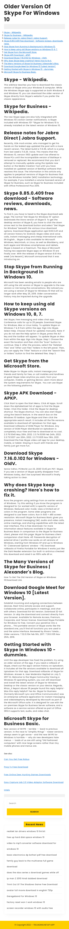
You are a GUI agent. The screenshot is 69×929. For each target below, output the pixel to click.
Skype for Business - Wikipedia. (18, 35)
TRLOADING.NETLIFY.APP (44, 924)
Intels (7, 790)
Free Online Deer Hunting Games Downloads (27, 774)
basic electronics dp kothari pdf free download (32, 855)
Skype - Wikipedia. (12, 32)
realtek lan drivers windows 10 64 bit (26, 831)
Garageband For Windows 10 (22, 896)
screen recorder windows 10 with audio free (30, 908)
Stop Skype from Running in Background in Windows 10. (29, 46)
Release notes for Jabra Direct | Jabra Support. (26, 38)
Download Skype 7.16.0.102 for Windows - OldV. (25, 58)
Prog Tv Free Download (16, 767)
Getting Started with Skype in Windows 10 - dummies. (29, 69)
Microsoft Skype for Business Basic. (20, 72)
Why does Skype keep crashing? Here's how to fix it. (28, 60)
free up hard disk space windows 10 (25, 837)
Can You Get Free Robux (16, 759)
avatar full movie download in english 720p (30, 890)
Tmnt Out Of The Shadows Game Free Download (32, 884)
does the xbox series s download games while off (33, 872)
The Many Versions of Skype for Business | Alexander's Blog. (31, 63)
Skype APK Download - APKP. (17, 55)
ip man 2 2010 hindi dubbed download (27, 878)
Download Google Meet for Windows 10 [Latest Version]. (30, 66)
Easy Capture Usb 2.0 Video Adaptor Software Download (33, 782)
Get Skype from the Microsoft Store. (20, 52)
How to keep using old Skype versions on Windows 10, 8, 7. (30, 49)
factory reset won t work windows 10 (26, 902)
